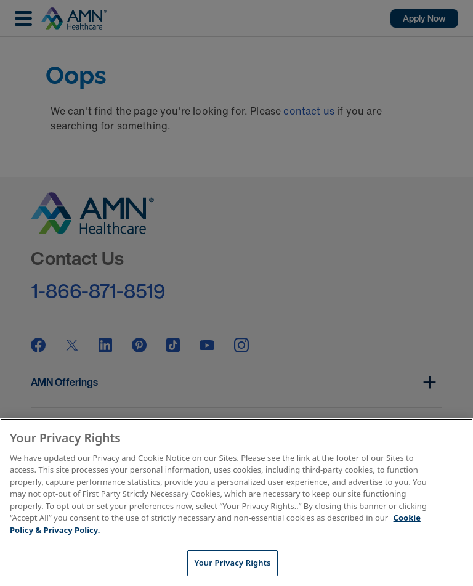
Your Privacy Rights (232, 562)
